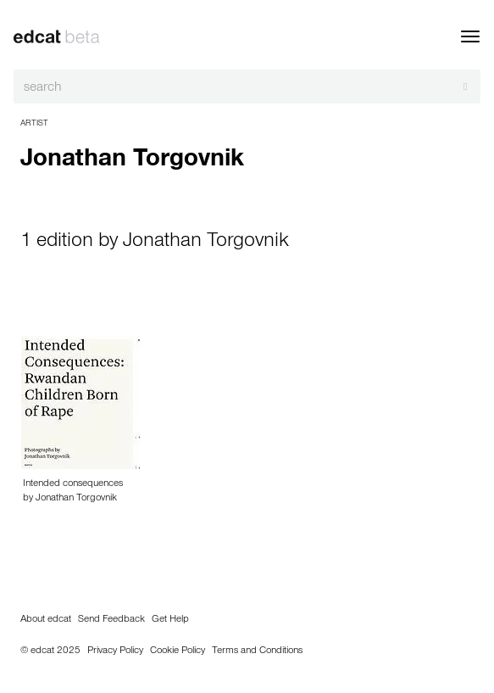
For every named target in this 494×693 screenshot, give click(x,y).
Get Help (170, 620)
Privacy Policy (115, 651)
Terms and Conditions (257, 651)
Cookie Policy (177, 651)
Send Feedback (111, 620)
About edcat (45, 620)
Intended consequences (73, 484)
